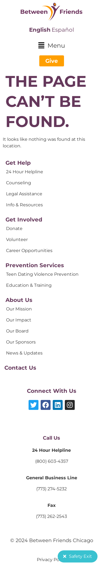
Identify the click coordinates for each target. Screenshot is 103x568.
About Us (18, 300)
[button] (51, 46)
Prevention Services (34, 265)
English (40, 29)
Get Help (18, 162)
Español (63, 29)
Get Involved (23, 219)
